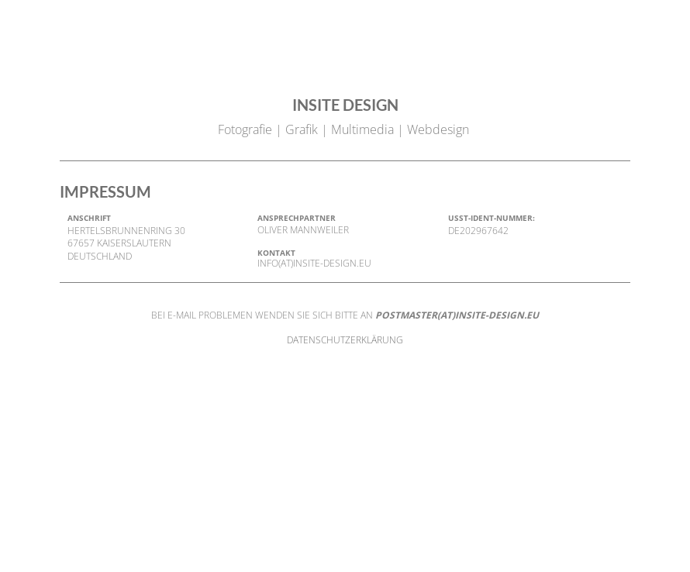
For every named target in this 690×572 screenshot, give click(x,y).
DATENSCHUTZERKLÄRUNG (345, 339)
